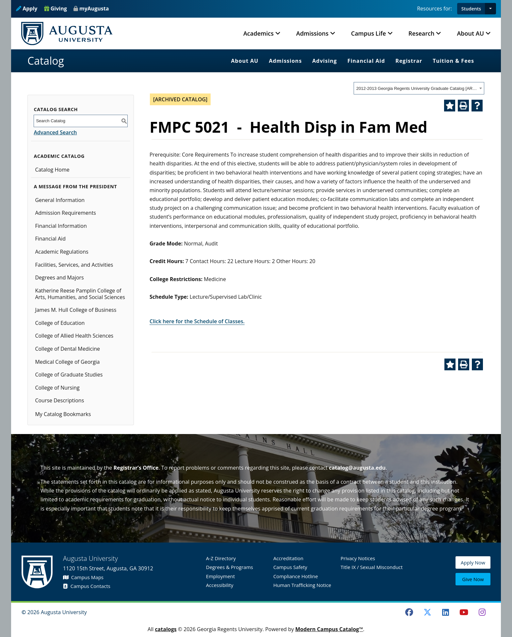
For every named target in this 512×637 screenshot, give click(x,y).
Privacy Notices (358, 558)
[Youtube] (464, 612)
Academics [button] (258, 33)
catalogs (165, 629)
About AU (245, 60)
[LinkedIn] (446, 612)
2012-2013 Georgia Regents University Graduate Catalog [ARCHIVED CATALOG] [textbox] (416, 88)
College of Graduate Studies (69, 374)
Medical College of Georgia (67, 361)
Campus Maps (83, 577)
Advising (324, 60)
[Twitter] (427, 612)
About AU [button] (470, 33)
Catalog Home (52, 169)
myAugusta (94, 8)
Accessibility (219, 585)
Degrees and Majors (59, 277)
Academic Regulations (61, 251)
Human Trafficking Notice (302, 585)
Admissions (285, 60)
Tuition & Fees (453, 60)
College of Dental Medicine (67, 348)
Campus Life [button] (368, 33)
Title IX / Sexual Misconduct (372, 567)
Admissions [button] (312, 33)
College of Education (60, 323)
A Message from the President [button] (75, 186)
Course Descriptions (59, 400)
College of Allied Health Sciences (74, 335)
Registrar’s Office (135, 467)
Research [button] (421, 33)
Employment (220, 576)
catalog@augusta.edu (357, 467)
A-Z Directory (221, 558)
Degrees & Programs (229, 567)
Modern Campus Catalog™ (329, 629)
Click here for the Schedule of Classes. (197, 321)
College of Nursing (57, 387)
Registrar (408, 60)
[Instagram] (482, 612)
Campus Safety (290, 567)
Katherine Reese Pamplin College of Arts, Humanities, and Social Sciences (80, 294)
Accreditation (288, 558)
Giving (55, 8)
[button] (490, 8)
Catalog (45, 61)
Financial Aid (366, 60)
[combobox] (419, 88)
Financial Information (61, 225)
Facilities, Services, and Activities (74, 264)
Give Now (473, 579)
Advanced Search (55, 132)
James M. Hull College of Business (75, 309)
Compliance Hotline (295, 576)
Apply (26, 8)
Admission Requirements (65, 212)
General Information (60, 200)
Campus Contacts (86, 586)
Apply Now (473, 564)
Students (471, 9)
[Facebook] (409, 612)
